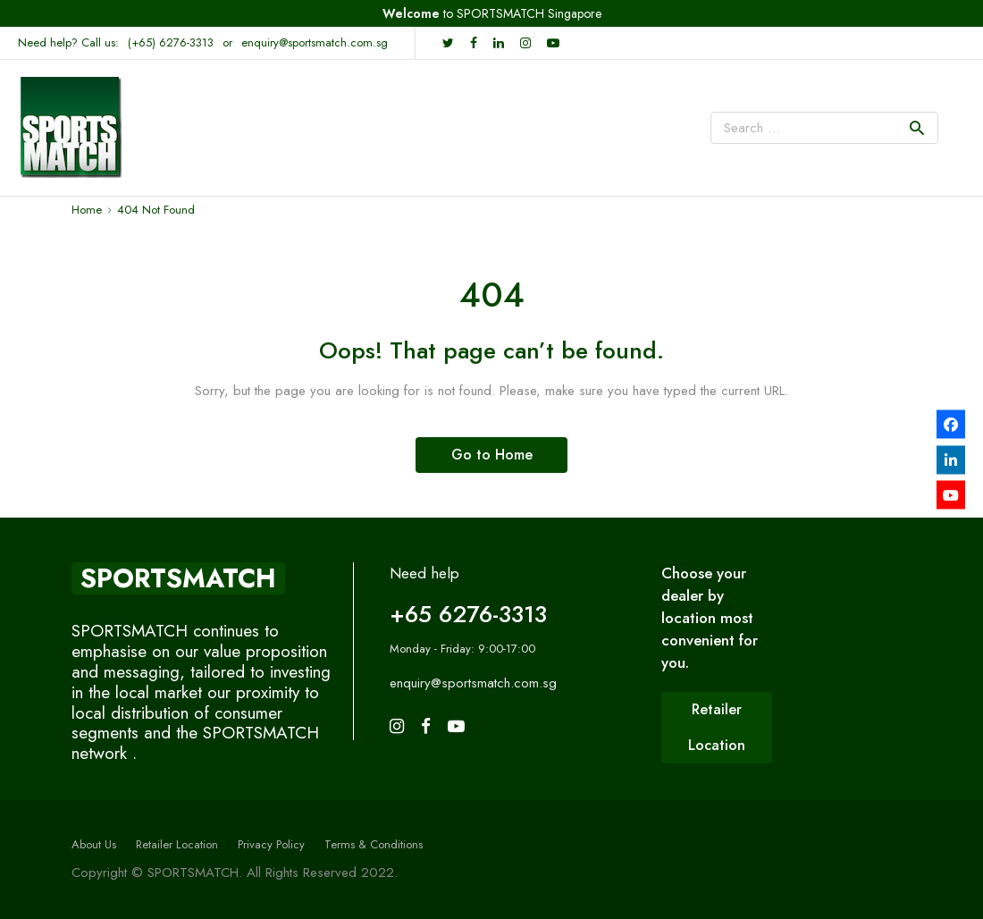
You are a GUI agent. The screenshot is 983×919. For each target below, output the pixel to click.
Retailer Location (177, 844)
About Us (93, 844)
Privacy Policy (271, 844)
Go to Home (492, 454)
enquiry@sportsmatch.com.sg (314, 42)
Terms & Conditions (373, 844)
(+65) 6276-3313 (171, 42)
